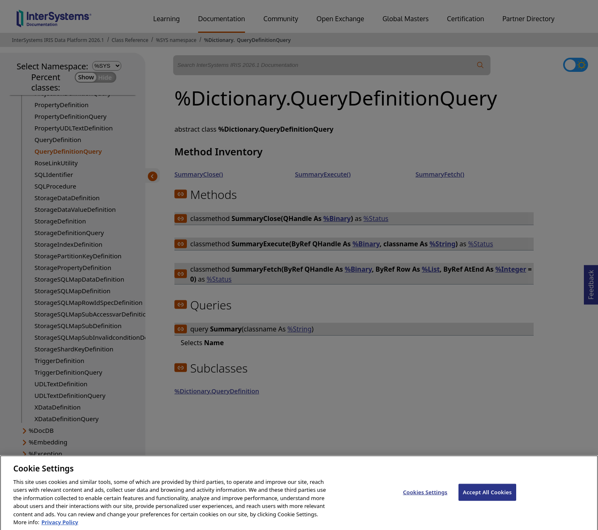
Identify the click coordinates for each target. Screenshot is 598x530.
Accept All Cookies (487, 497)
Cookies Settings (425, 497)
